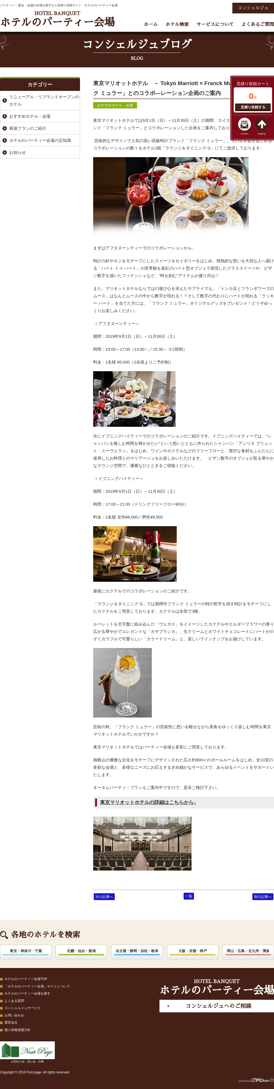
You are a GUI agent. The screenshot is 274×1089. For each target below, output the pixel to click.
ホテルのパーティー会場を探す (27, 993)
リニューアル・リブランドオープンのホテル (44, 100)
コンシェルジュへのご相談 (218, 1006)
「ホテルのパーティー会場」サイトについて (37, 986)
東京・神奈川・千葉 (26, 951)
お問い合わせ (14, 1015)
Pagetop (262, 133)
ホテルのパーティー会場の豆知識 (40, 140)
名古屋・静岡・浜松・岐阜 (137, 951)
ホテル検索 (177, 24)
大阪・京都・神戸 (192, 951)
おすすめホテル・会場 (115, 105)
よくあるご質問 (257, 24)
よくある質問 (14, 1001)
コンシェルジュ (253, 8)
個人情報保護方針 (17, 1030)
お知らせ (17, 152)
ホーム (151, 24)
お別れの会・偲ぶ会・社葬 (27, 1052)
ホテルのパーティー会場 (57, 19)
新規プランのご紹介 (27, 128)
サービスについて (215, 24)
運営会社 (11, 1022)
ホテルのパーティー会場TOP (25, 979)
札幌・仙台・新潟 (81, 951)
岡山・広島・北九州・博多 (248, 951)
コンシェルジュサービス (22, 1008)
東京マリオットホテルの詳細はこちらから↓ (148, 802)
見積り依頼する (253, 107)
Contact (245, 133)
